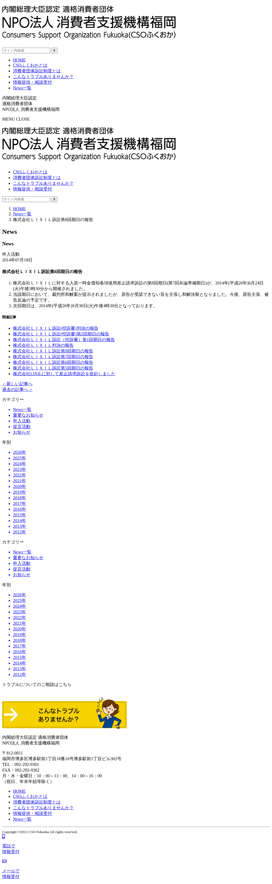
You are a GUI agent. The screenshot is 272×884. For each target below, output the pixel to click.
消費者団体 (37, 177)
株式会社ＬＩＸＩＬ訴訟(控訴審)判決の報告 (55, 328)
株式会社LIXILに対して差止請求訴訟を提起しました (64, 373)
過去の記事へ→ (17, 389)
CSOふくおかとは (30, 172)
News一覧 (22, 214)
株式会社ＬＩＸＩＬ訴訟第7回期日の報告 (53, 356)
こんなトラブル (43, 183)
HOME (19, 208)
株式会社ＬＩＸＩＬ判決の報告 (43, 345)
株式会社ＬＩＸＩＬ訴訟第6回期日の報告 (53, 362)
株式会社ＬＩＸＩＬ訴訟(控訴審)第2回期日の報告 (61, 334)
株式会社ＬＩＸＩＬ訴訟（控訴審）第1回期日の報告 (64, 339)
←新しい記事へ (17, 383)
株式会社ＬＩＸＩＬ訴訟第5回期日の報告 (53, 368)
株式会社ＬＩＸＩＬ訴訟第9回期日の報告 (53, 351)
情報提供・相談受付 (32, 189)
